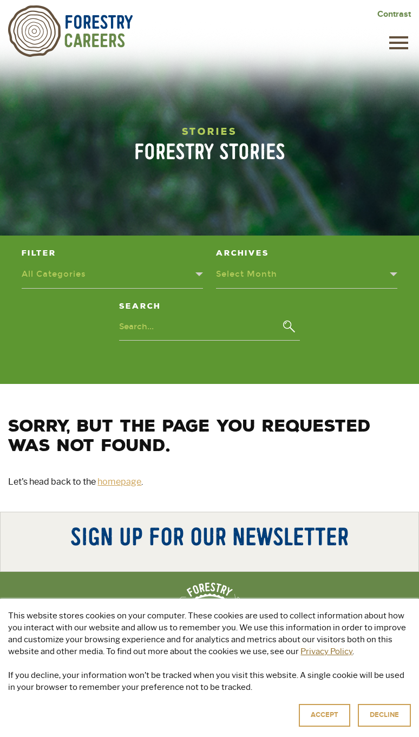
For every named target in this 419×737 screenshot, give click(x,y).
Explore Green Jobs (189, 690)
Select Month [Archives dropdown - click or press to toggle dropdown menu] (246, 274)
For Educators (287, 690)
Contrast (394, 14)
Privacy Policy (218, 726)
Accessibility (316, 726)
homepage (119, 482)
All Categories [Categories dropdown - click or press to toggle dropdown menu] (54, 274)
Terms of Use (268, 726)
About (112, 690)
